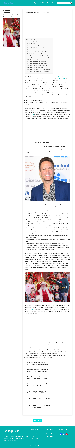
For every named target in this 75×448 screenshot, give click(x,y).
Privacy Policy (50, 436)
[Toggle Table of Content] (49, 39)
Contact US (50, 3)
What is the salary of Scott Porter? (38, 67)
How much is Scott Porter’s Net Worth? (37, 52)
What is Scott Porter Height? (34, 53)
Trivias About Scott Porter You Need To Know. (38, 56)
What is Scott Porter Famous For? (35, 44)
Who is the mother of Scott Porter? (38, 63)
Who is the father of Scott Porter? (38, 61)
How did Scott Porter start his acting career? (38, 48)
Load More (37, 420)
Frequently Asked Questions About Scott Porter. (39, 57)
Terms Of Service (50, 434)
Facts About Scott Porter (33, 42)
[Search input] (64, 3)
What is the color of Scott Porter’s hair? (39, 71)
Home (30, 3)
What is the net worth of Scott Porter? (39, 65)
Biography (36, 3)
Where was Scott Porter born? (37, 59)
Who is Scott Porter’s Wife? (34, 50)
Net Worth (43, 3)
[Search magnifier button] (71, 3)
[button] (54, 2)
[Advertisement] (47, 25)
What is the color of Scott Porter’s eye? (39, 69)
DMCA (34, 436)
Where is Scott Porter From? (34, 46)
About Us (34, 434)
